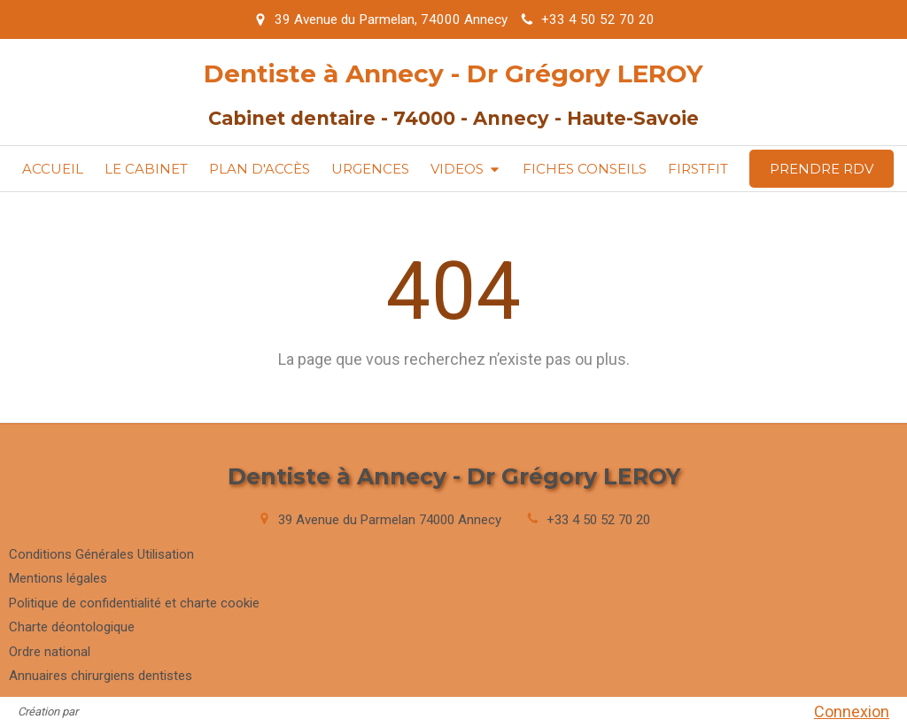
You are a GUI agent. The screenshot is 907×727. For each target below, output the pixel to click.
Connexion (851, 711)
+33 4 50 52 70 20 (598, 520)
